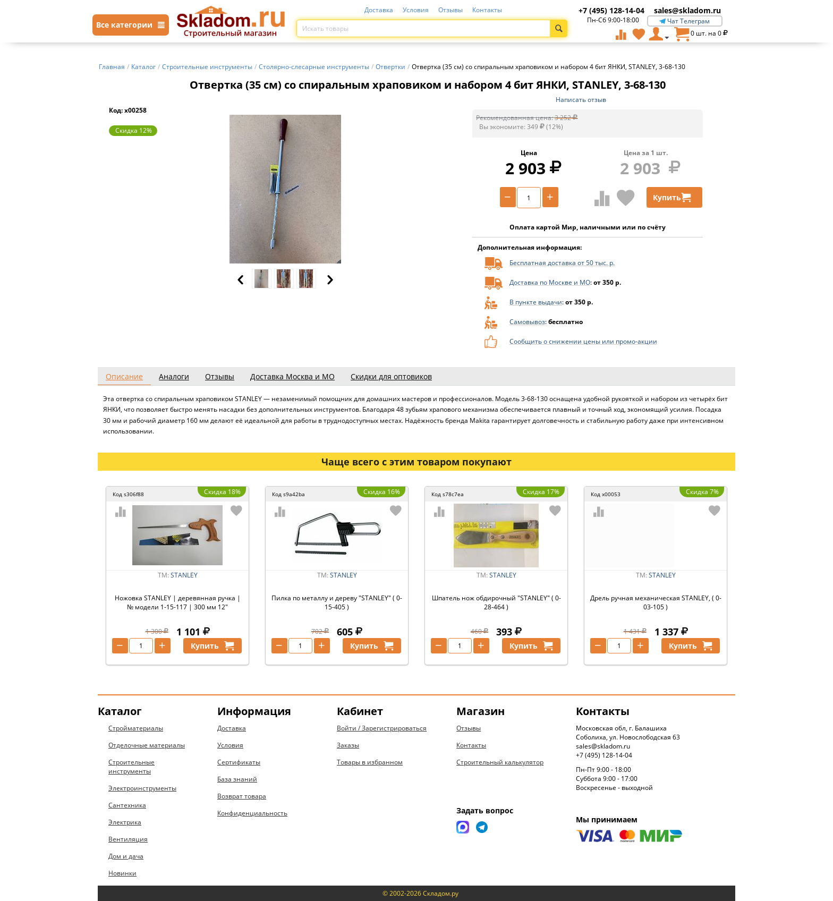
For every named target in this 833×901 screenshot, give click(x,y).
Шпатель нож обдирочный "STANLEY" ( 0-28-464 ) (496, 602)
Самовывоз (527, 321)
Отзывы (450, 9)
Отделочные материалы (146, 745)
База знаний (237, 779)
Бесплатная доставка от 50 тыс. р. (562, 262)
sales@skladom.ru (687, 10)
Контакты (487, 9)
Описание (124, 376)
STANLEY (184, 575)
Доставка (378, 9)
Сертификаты (238, 762)
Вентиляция (128, 839)
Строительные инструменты (131, 767)
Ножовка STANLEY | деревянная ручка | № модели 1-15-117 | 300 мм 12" (178, 602)
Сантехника (127, 805)
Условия (416, 9)
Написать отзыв (581, 99)
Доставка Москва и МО (292, 376)
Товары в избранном (370, 762)
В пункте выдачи (535, 302)
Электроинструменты (142, 788)
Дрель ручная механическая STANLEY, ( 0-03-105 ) (655, 602)
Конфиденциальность (252, 813)
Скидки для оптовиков (391, 376)
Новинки (122, 873)
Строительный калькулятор (499, 762)
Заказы (348, 745)
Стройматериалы (135, 728)
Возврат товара (241, 796)
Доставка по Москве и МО (549, 282)
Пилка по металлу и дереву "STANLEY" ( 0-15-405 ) (336, 602)
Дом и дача (125, 856)
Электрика (124, 822)
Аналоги (174, 376)
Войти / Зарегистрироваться (382, 728)
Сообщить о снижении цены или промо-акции (583, 341)
